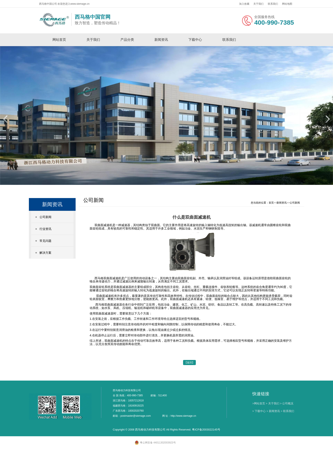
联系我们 (273, 3)
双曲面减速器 (104, 313)
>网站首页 (258, 403)
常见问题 (45, 240)
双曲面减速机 (103, 225)
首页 (271, 202)
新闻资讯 (161, 39)
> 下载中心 (259, 411)
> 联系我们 (287, 411)
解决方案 (45, 252)
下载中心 (195, 39)
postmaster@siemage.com (135, 415)
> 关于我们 (272, 403)
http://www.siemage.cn (183, 415)
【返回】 (189, 362)
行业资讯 (45, 229)
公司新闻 (45, 217)
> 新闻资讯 (273, 411)
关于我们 (258, 3)
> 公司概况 (286, 403)
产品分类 (127, 39)
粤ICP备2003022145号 (206, 429)
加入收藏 (244, 3)
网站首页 (59, 39)
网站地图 (287, 3)
